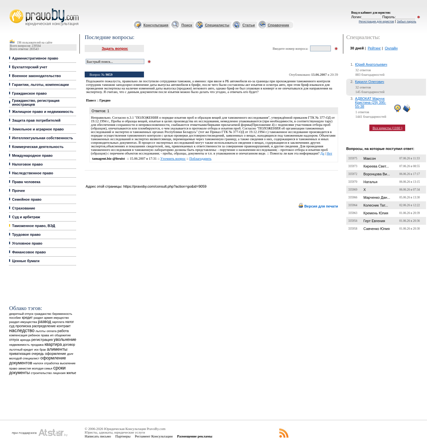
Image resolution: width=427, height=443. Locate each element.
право (13, 368)
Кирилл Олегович (369, 82)
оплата (52, 331)
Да (322, 153)
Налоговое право (27, 164)
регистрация (41, 340)
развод (44, 321)
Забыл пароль (406, 21)
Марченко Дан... (376, 197)
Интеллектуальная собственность (42, 138)
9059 (109, 74)
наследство (22, 330)
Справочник (278, 25)
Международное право (32, 155)
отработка (51, 363)
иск (36, 349)
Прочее (18, 191)
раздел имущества (23, 322)
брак (42, 349)
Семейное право (26, 199)
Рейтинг (374, 48)
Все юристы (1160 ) (387, 128)
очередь (38, 354)
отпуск (14, 340)
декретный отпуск (21, 313)
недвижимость (19, 344)
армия (48, 317)
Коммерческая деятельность (38, 147)
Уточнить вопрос (173, 158)
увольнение (65, 339)
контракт (64, 326)
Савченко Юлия (376, 229)
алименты (57, 349)
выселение (68, 363)
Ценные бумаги (25, 261)
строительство (41, 373)
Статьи (248, 25)
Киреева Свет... (376, 166)
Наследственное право (32, 173)
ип (52, 335)
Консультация (156, 25)
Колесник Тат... (375, 205)
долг (70, 354)
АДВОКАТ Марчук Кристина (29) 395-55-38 (370, 102)
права (45, 335)
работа (63, 331)
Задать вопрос (115, 48)
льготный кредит (21, 349)
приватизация (20, 354)
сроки (59, 367)
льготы (41, 331)
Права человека (26, 182)
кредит (27, 317)
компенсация (18, 335)
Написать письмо (98, 436)
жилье (71, 373)
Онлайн (391, 48)
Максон (369, 158)
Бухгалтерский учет (29, 67)
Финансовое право (29, 252)
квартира (53, 344)
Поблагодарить (200, 158)
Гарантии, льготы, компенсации (40, 85)
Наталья (370, 182)
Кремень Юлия (375, 213)
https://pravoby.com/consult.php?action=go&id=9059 (164, 186)
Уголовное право (27, 243)
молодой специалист (24, 358)
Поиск (186, 25)
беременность (62, 313)
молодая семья (42, 368)
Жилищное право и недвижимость (43, 112)
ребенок (34, 335)
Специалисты (217, 25)
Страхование (23, 208)
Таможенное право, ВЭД (33, 226)
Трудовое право (26, 234)
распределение (44, 326)
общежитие (63, 335)
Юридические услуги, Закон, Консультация (12, 8)
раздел (38, 317)
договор (69, 344)
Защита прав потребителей (36, 120)
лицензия (59, 373)
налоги (38, 363)
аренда (25, 340)
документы (19, 372)
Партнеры (123, 436)
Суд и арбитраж (26, 217)
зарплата (58, 322)
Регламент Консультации (154, 436)
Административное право (35, 58)
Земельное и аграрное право (38, 129)
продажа (37, 344)
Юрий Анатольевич (371, 64)
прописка (23, 326)
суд (11, 326)
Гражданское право (29, 93)
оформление (55, 354)
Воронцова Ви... (376, 174)
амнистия (24, 368)
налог (69, 322)
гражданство (43, 313)
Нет (329, 153)
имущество (61, 317)
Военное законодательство (36, 76)
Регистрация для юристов (376, 21)
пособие (15, 317)
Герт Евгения (374, 221)
